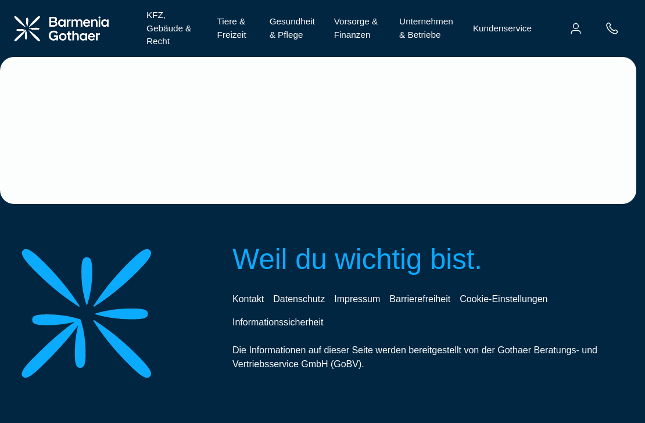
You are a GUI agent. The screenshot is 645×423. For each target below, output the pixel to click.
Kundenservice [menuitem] (502, 28)
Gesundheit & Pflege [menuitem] (292, 28)
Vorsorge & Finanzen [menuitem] (356, 28)
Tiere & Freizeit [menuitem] (231, 28)
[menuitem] (576, 28)
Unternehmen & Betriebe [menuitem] (426, 28)
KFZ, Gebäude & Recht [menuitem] (168, 28)
